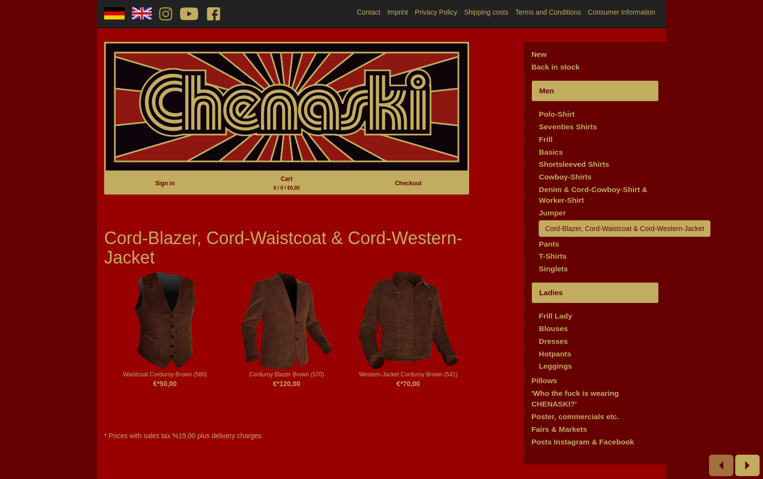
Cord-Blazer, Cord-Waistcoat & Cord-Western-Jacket (624, 228)
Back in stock (555, 67)
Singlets (553, 269)
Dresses (553, 341)
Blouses (553, 328)
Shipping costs (486, 12)
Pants (549, 244)
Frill (545, 139)
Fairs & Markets (559, 429)
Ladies (551, 292)
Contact (368, 12)
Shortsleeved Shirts (574, 164)
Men (546, 91)
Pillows (544, 380)
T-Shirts (552, 256)
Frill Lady (555, 316)
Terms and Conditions (548, 12)
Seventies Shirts (568, 127)
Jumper (552, 213)
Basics (551, 152)
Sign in (165, 183)
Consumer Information (621, 12)
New (539, 54)
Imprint (397, 12)
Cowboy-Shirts (565, 177)
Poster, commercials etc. (575, 416)
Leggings (555, 366)
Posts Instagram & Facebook (582, 442)
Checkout (408, 183)
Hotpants (555, 354)
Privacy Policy (436, 12)
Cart (286, 183)
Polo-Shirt (557, 114)
